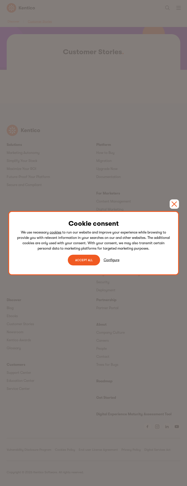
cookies (55, 232)
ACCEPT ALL (84, 260)
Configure (111, 260)
